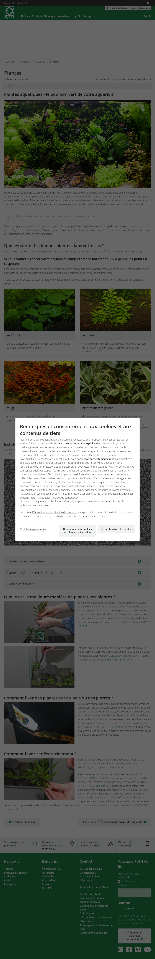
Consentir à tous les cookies (117, 529)
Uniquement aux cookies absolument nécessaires (77, 530)
